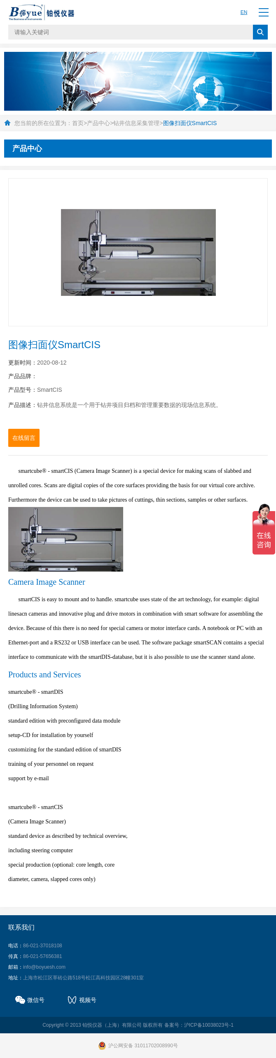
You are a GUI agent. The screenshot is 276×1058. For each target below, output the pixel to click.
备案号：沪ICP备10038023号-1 (199, 1025)
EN (244, 12)
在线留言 (23, 438)
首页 (78, 123)
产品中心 (98, 123)
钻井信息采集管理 (136, 123)
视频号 (87, 1000)
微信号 (35, 1000)
